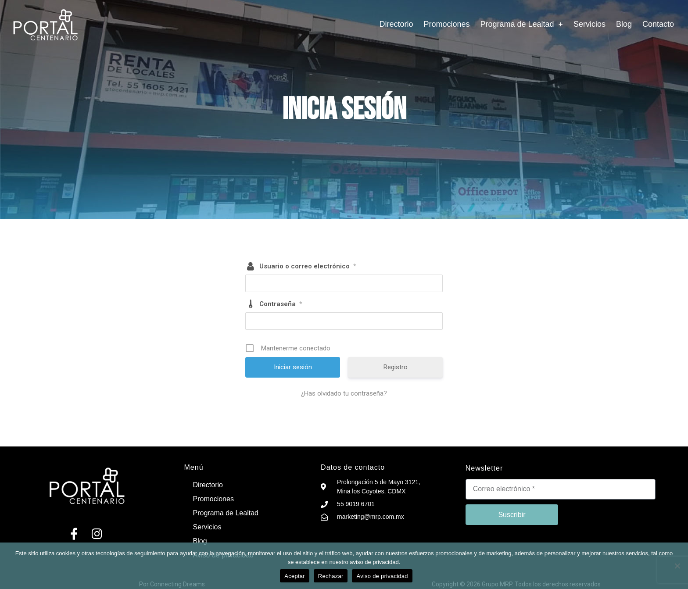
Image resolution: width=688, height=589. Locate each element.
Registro (395, 367)
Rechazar (331, 576)
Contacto (658, 24)
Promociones (446, 24)
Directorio (396, 24)
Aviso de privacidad (382, 576)
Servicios (589, 24)
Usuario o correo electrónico (307, 266)
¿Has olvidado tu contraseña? (344, 393)
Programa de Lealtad (521, 24)
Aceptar (294, 576)
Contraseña (280, 304)
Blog (624, 24)
